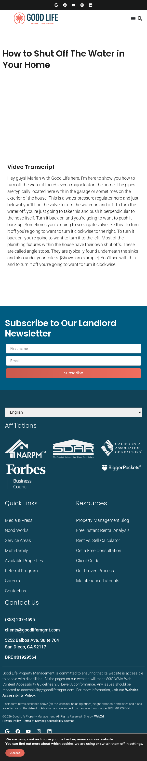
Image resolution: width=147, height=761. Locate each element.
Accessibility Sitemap (60, 721)
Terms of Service (33, 721)
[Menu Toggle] (133, 18)
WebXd (99, 716)
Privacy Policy (11, 721)
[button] (140, 19)
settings (136, 744)
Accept (15, 753)
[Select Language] (73, 412)
